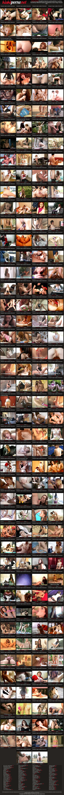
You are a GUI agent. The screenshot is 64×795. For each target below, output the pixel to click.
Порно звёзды (51, 786)
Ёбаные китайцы (6, 775)
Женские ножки (51, 782)
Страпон (50, 772)
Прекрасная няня (36, 777)
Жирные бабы (5, 781)
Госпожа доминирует (36, 766)
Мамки (4, 782)
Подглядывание (35, 771)
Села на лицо (51, 785)
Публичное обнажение (53, 784)
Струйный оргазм (6, 768)
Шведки (34, 789)
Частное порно (51, 769)
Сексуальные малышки (7, 767)
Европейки (20, 770)
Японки (34, 767)
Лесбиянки (34, 782)
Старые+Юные (35, 781)
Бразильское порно (21, 786)
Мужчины (50, 779)
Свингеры (5, 769)
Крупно (4, 770)
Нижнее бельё (20, 766)
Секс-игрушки (51, 783)
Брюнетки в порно (36, 769)
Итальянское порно (52, 774)
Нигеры (4, 772)
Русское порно (5, 771)
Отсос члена (35, 787)
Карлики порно (51, 777)
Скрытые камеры (52, 781)
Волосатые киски (6, 780)
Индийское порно (21, 771)
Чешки (19, 781)
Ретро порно (35, 775)
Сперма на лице (51, 775)
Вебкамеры (35, 768)
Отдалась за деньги (6, 777)
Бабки (19, 769)
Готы (33, 774)
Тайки (34, 785)
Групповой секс (21, 773)
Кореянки (20, 785)
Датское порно (20, 783)
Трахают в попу (51, 768)
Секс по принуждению (7, 789)
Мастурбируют (6, 774)
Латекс (4, 787)
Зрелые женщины (52, 770)
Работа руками (21, 777)
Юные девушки (35, 765)
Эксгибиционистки (21, 779)
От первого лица (35, 784)
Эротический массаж (52, 780)
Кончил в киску (51, 773)
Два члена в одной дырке (7, 765)
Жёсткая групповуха (22, 768)
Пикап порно (20, 772)
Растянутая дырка (21, 774)
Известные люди (35, 776)
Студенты (20, 788)
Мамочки (5, 773)
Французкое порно (36, 772)
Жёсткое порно (35, 780)
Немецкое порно (52, 788)
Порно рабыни (6, 783)
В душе (19, 782)
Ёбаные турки (20, 789)
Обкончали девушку (22, 775)
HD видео (20, 776)
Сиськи (34, 773)
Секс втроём (5, 788)
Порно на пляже (35, 786)
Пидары (4, 784)
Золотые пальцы (6, 785)
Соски (50, 776)
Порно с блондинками (22, 765)
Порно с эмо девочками (37, 770)
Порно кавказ (20, 780)
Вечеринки (34, 779)
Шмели (50, 767)
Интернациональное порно (37, 783)
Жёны (19, 767)
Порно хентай (20, 787)
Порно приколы (52, 789)
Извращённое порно (6, 766)
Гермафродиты (51, 766)
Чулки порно (5, 779)
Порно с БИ (5, 786)
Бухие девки (20, 784)
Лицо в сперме (5, 776)
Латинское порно (52, 765)
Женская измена (52, 787)
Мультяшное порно (36, 788)
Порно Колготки (52, 771)
